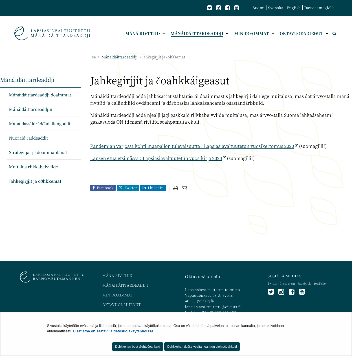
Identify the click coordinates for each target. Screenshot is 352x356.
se (94, 57)
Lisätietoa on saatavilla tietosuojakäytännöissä (113, 331)
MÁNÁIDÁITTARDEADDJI (125, 285)
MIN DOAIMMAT (117, 295)
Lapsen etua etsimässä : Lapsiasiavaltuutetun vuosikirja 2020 (158, 158)
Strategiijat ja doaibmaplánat (38, 152)
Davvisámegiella (319, 7)
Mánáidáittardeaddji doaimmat (40, 95)
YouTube (320, 283)
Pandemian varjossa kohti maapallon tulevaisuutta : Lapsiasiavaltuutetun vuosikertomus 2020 (194, 146)
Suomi (259, 7)
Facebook (304, 283)
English (294, 7)
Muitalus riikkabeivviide (33, 166)
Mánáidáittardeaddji (119, 57)
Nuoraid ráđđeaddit (28, 138)
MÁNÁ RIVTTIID (117, 275)
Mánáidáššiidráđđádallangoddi (39, 123)
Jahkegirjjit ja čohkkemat (35, 181)
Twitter (273, 283)
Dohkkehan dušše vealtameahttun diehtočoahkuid (202, 346)
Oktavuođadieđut (203, 276)
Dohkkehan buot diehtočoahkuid (137, 346)
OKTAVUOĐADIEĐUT (121, 304)
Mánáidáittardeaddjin (30, 109)
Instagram (288, 283)
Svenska (275, 7)
